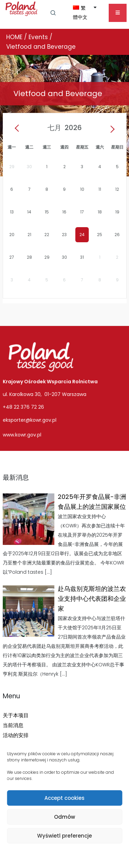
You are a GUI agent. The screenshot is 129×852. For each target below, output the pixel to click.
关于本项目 (16, 715)
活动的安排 (16, 735)
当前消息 (13, 725)
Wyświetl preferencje (64, 835)
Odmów (64, 816)
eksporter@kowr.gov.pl (29, 420)
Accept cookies (64, 798)
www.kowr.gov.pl (22, 434)
